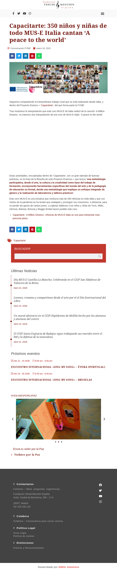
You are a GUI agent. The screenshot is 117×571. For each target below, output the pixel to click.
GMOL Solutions (68, 567)
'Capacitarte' (19, 240)
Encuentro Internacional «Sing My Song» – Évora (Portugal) (58, 367)
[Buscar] (100, 256)
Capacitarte (47, 105)
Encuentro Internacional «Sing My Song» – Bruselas (51, 379)
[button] (102, 13)
